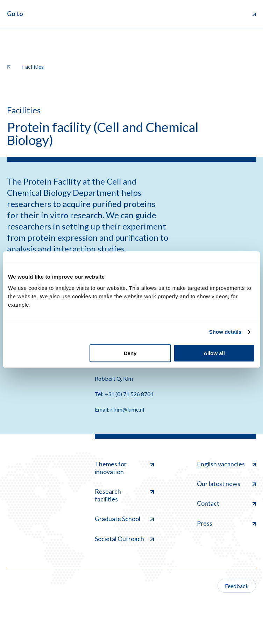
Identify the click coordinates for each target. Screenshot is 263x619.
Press (226, 523)
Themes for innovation (124, 467)
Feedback (237, 586)
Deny (130, 353)
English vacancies (226, 464)
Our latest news (226, 483)
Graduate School (124, 519)
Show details (225, 332)
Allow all (214, 353)
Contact (226, 503)
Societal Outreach (124, 539)
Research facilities (124, 495)
